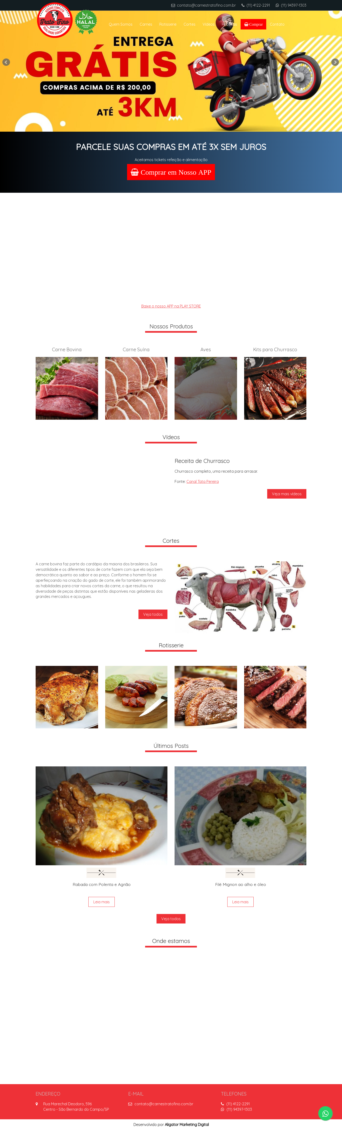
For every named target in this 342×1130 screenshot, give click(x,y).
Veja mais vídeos (287, 493)
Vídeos (209, 24)
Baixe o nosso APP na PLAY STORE (171, 306)
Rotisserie (167, 24)
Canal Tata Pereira (202, 481)
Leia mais (101, 901)
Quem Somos (121, 24)
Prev (6, 62)
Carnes (146, 24)
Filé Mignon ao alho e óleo (240, 884)
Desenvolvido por (171, 1124)
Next (335, 62)
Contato (277, 24)
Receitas (229, 24)
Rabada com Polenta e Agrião (102, 884)
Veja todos (153, 614)
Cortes (189, 24)
